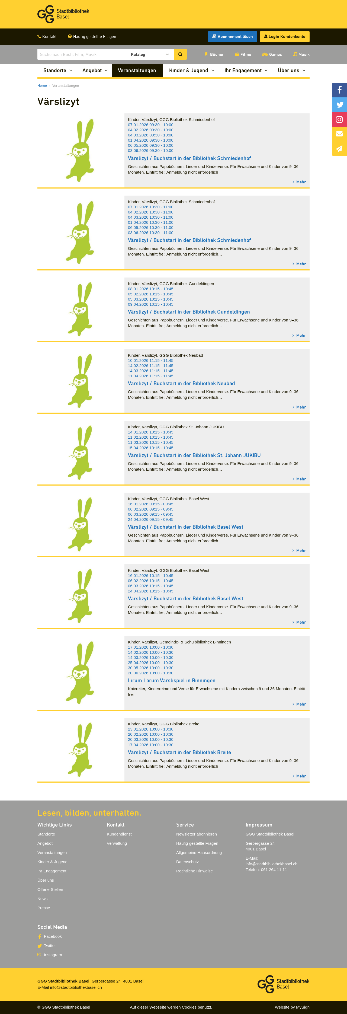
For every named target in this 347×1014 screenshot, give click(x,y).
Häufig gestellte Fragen (94, 36)
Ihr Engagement (243, 70)
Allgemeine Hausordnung (199, 852)
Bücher (217, 54)
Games (275, 54)
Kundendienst (119, 834)
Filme (245, 54)
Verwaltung (117, 843)
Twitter (50, 945)
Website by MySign (292, 1007)
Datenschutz (187, 861)
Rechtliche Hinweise (194, 871)
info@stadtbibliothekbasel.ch (271, 864)
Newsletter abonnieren (196, 834)
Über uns (288, 70)
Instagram (53, 954)
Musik (304, 54)
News (42, 898)
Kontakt (49, 36)
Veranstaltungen (137, 70)
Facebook (53, 936)
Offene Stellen (50, 889)
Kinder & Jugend (188, 70)
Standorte (54, 70)
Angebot (92, 70)
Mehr (300, 181)
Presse (43, 907)
